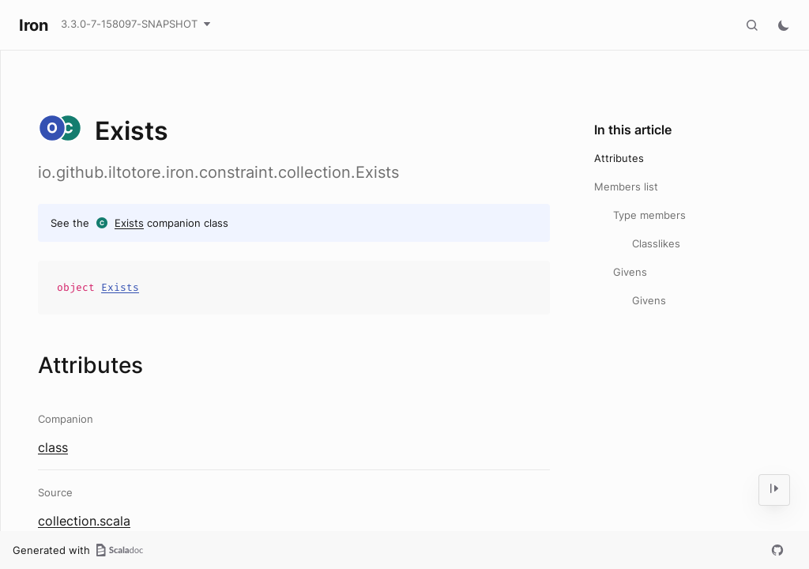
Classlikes (656, 243)
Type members (649, 215)
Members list (626, 186)
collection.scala (84, 521)
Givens (630, 272)
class (53, 447)
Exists (129, 223)
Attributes (619, 158)
